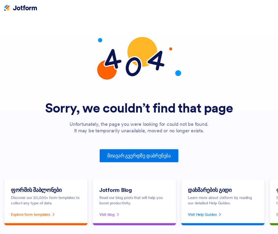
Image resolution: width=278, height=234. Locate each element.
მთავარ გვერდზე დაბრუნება (139, 155)
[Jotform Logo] (20, 8)
